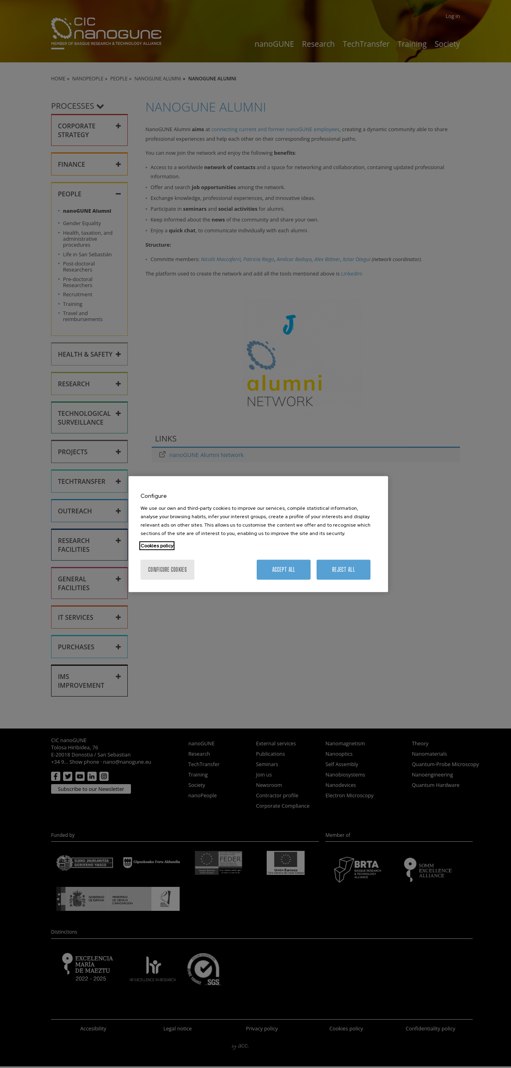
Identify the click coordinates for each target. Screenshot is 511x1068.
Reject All (343, 569)
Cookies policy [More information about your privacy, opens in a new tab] (157, 546)
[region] (258, 534)
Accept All (283, 569)
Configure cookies (167, 569)
